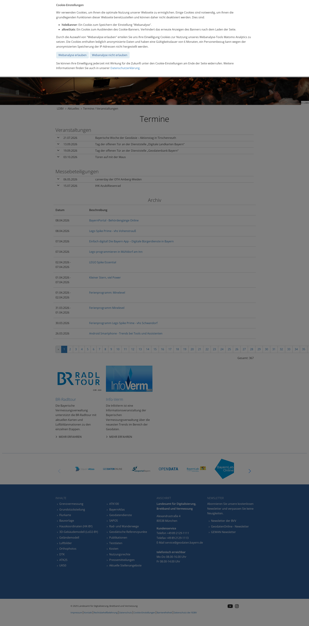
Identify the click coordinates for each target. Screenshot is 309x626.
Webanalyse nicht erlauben (109, 55)
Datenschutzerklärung (125, 68)
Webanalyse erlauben (72, 55)
